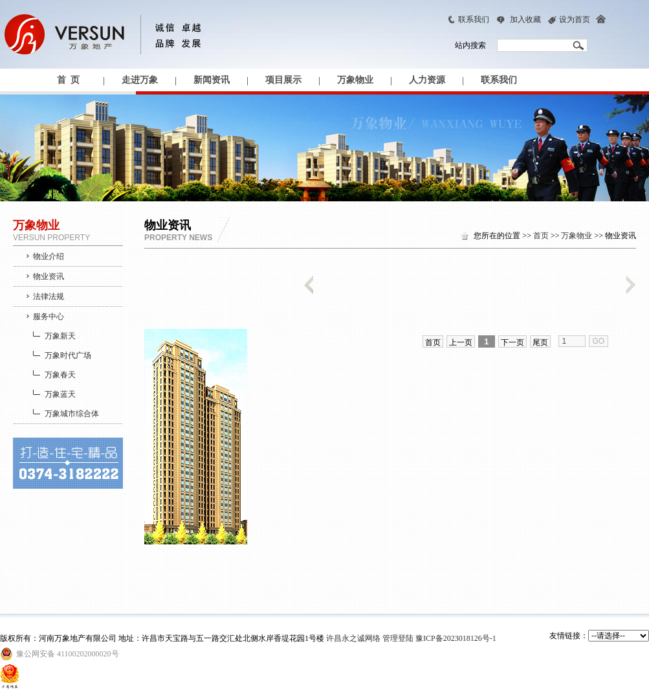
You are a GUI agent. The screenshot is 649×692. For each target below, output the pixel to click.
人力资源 (427, 80)
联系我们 (473, 19)
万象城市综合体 (72, 413)
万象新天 (60, 335)
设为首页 (574, 19)
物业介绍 (48, 256)
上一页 (460, 342)
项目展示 (283, 80)
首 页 (68, 80)
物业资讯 (48, 276)
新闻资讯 (211, 80)
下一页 (512, 342)
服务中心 (48, 316)
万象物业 (355, 80)
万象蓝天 (60, 394)
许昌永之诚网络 (353, 638)
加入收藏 (525, 19)
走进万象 (140, 80)
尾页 (540, 342)
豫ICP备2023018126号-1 (455, 638)
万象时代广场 (68, 355)
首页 (541, 235)
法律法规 (48, 296)
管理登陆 (397, 638)
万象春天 (60, 374)
